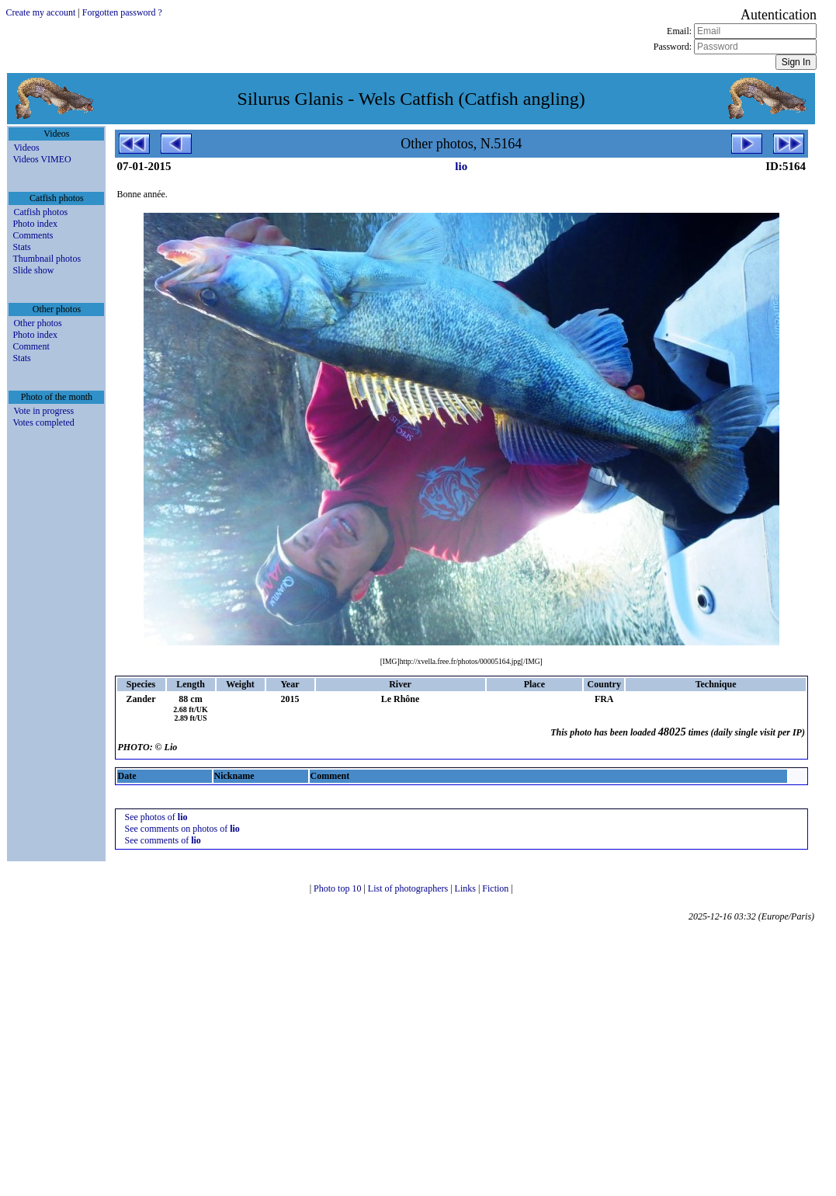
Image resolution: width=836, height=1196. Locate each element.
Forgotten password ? (122, 12)
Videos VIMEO (41, 159)
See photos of (156, 817)
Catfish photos (40, 212)
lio (461, 166)
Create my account (40, 12)
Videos (26, 147)
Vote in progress (43, 410)
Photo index (34, 223)
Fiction (496, 888)
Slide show (33, 270)
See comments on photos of (182, 828)
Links (466, 888)
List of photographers (409, 888)
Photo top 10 (338, 888)
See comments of (163, 840)
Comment (30, 346)
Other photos (37, 323)
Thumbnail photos (46, 258)
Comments (32, 235)
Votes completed (43, 422)
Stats (21, 247)
